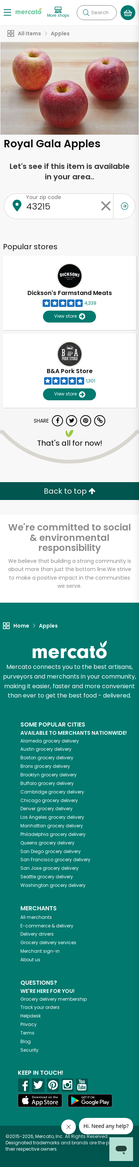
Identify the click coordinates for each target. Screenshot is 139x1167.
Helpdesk (30, 1016)
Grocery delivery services (48, 942)
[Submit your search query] (86, 12)
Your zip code (43, 197)
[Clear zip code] (105, 206)
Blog (25, 1041)
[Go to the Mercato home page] (29, 10)
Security (29, 1050)
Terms (27, 1033)
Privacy (28, 1024)
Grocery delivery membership (53, 999)
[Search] (97, 12)
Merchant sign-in (40, 951)
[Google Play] (90, 1100)
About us (30, 959)
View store (69, 316)
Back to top (70, 491)
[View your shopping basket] (127, 12)
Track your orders (40, 1007)
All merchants (36, 917)
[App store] (40, 1100)
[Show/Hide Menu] (7, 12)
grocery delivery (49, 741)
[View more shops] (58, 12)
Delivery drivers (37, 934)
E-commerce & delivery (46, 926)
